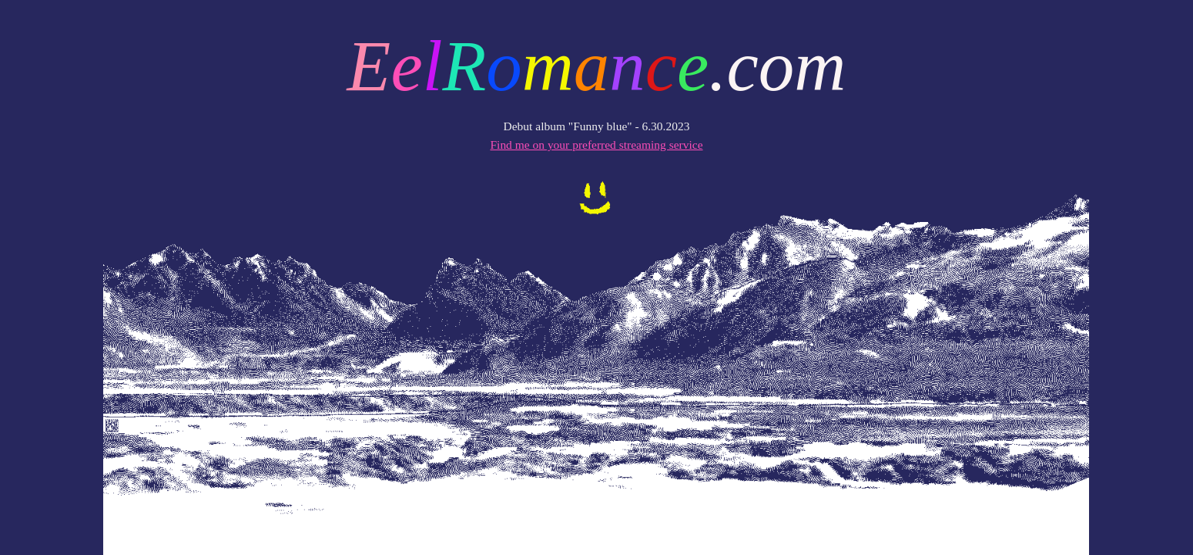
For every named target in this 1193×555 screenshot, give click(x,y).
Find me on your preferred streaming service (596, 144)
